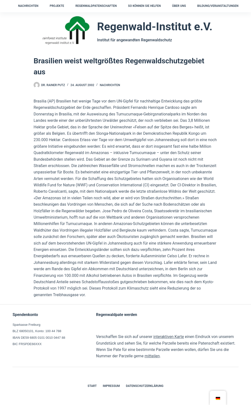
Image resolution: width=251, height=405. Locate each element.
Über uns (179, 6)
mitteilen (152, 356)
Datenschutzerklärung (144, 386)
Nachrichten (28, 6)
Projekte (57, 6)
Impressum (111, 386)
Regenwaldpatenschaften (96, 6)
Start (92, 386)
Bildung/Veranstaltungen (217, 6)
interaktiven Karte (168, 336)
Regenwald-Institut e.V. (155, 26)
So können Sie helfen (144, 6)
